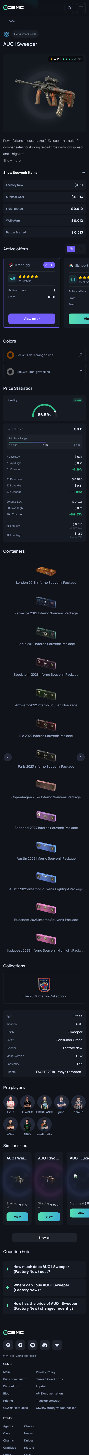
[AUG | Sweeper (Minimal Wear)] (44, 197)
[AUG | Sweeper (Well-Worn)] (44, 220)
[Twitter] (8, 1346)
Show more (12, 160)
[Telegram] (20, 1346)
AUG (79, 1024)
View (36, 1218)
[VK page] (32, 1346)
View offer (32, 318)
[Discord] (45, 1346)
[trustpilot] (57, 1346)
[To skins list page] (12, 20)
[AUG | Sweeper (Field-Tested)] (44, 209)
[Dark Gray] (44, 372)
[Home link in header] (13, 8)
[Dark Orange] (44, 355)
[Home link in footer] (44, 1334)
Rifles (78, 1016)
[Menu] (81, 8)
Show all (44, 1239)
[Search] (69, 8)
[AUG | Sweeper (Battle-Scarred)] (44, 232)
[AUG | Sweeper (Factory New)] (44, 185)
